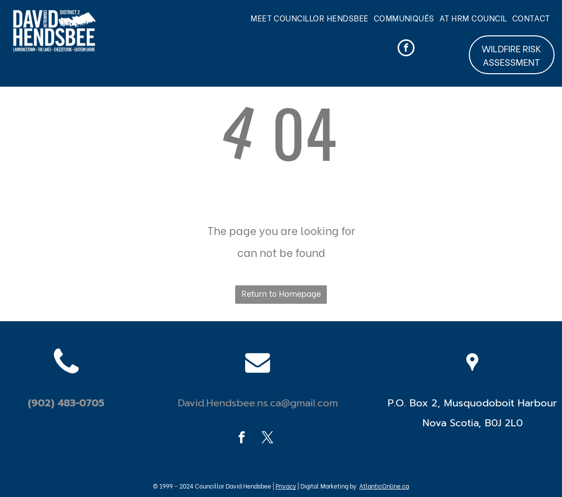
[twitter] (268, 439)
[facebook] (406, 49)
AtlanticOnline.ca (384, 486)
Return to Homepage (281, 293)
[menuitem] (312, 17)
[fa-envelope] (257, 383)
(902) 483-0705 (66, 402)
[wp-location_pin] (472, 383)
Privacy (286, 486)
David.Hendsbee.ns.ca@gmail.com (258, 402)
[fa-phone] (66, 383)
